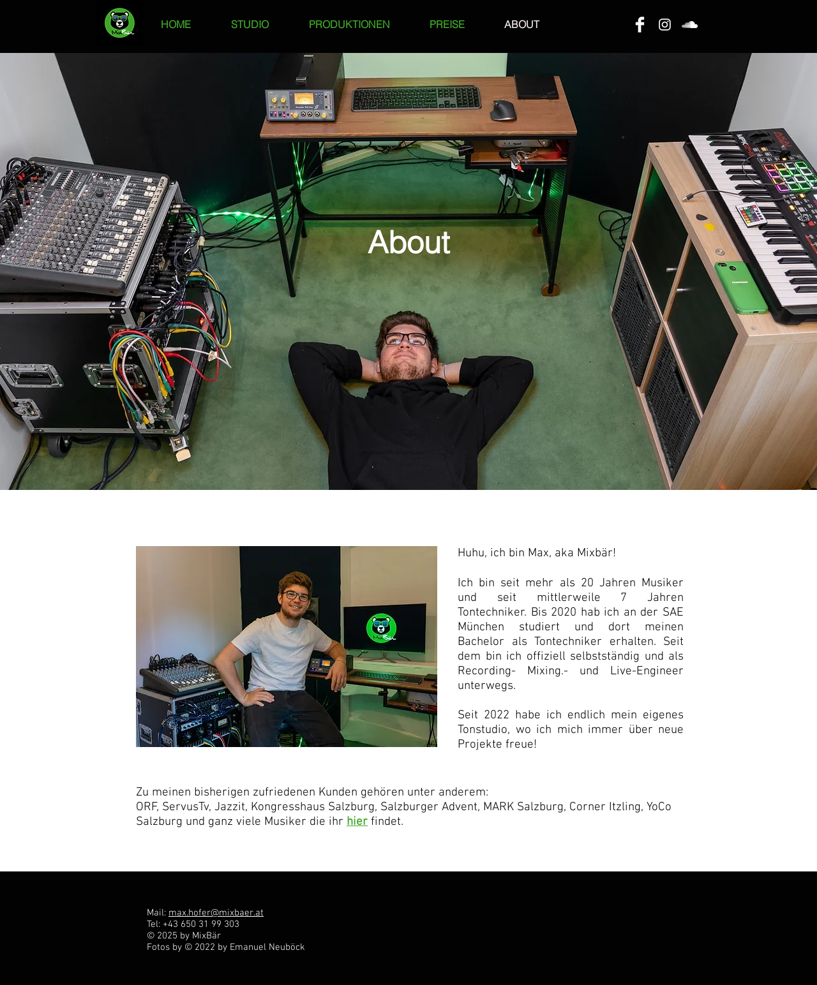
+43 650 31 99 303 (201, 924)
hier (357, 822)
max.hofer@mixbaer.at (216, 913)
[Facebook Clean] (640, 25)
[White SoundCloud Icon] (690, 25)
